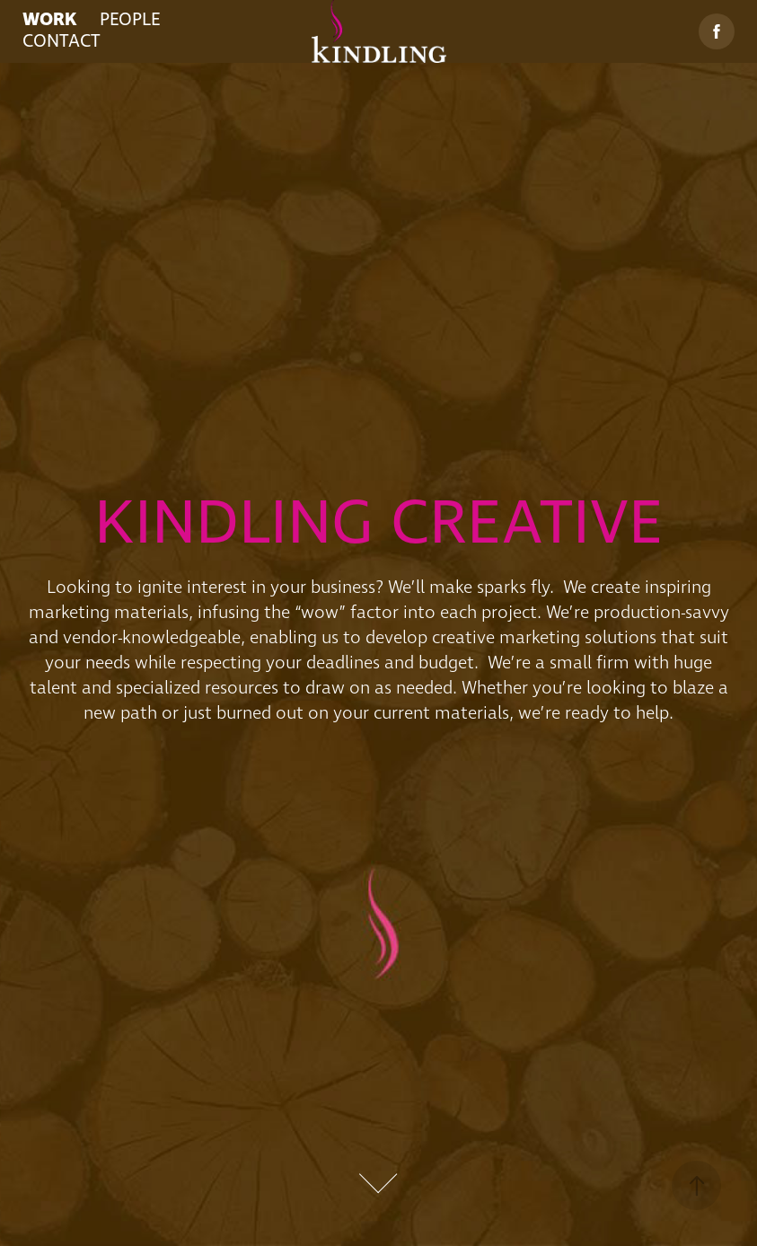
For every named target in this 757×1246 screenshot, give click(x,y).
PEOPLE (130, 20)
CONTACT (61, 42)
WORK (49, 20)
